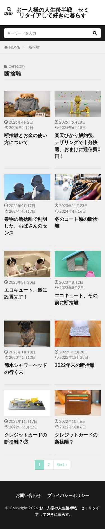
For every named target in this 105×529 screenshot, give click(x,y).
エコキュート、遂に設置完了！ (25, 293)
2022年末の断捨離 (74, 365)
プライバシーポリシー (68, 495)
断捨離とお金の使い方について (25, 139)
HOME (14, 47)
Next (60, 464)
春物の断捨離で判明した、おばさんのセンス (25, 226)
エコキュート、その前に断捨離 (76, 299)
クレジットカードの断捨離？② (25, 438)
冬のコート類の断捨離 (76, 222)
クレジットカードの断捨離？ (76, 438)
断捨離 (34, 47)
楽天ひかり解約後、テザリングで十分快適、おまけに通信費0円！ (77, 146)
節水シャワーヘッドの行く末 (25, 368)
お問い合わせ (28, 495)
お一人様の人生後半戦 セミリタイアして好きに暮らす (52, 12)
